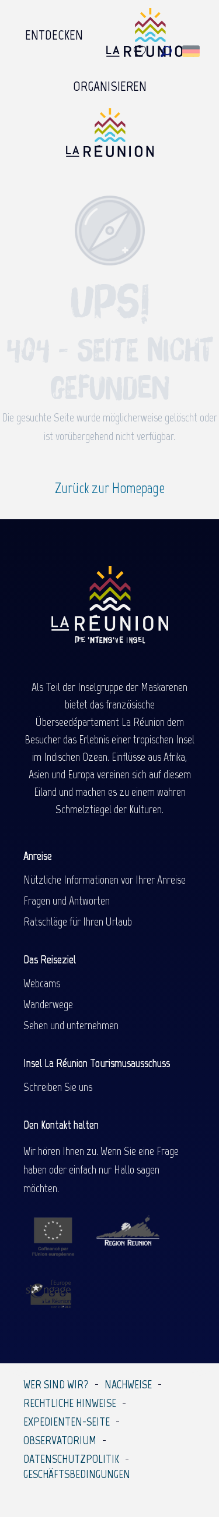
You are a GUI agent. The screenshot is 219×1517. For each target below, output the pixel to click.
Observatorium (59, 1440)
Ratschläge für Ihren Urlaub (77, 921)
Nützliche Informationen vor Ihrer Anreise (104, 879)
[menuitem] (54, 35)
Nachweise (128, 1384)
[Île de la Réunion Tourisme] (110, 137)
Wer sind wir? (56, 1384)
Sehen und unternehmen (71, 1025)
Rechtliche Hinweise (69, 1403)
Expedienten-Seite (66, 1421)
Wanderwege (48, 1004)
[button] (166, 51)
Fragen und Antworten (66, 900)
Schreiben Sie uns (57, 1087)
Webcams (41, 983)
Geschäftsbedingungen (76, 1474)
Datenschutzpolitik (71, 1459)
